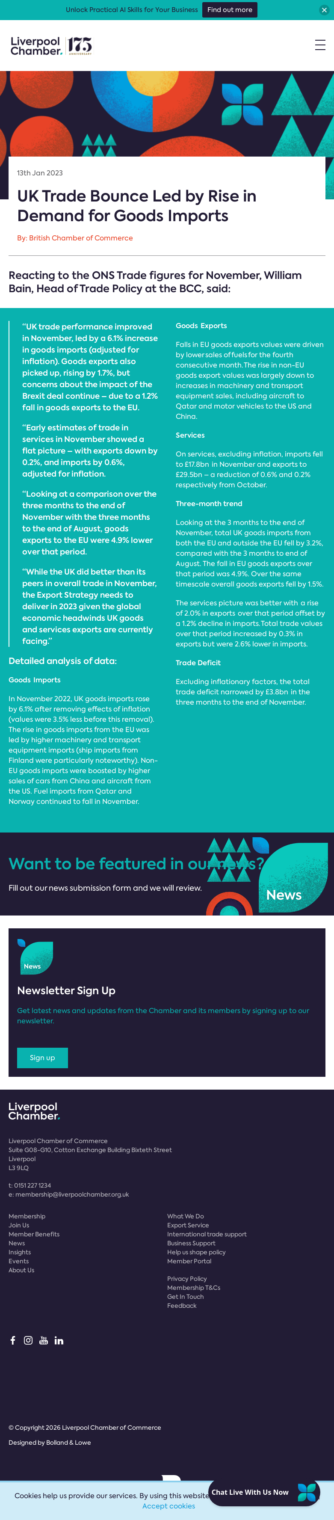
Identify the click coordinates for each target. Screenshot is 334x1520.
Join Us (19, 1225)
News (17, 1243)
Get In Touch (185, 1297)
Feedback (182, 1306)
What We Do (185, 1216)
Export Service (188, 1225)
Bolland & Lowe (68, 1442)
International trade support (207, 1234)
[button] (324, 10)
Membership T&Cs (193, 1288)
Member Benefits (34, 1234)
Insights (20, 1252)
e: (69, 1194)
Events (19, 1261)
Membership (27, 1216)
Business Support (191, 1243)
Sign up (42, 1057)
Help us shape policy (196, 1252)
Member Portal (189, 1261)
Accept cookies (168, 1506)
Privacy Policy (187, 1279)
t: (30, 1185)
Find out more (229, 10)
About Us (21, 1270)
